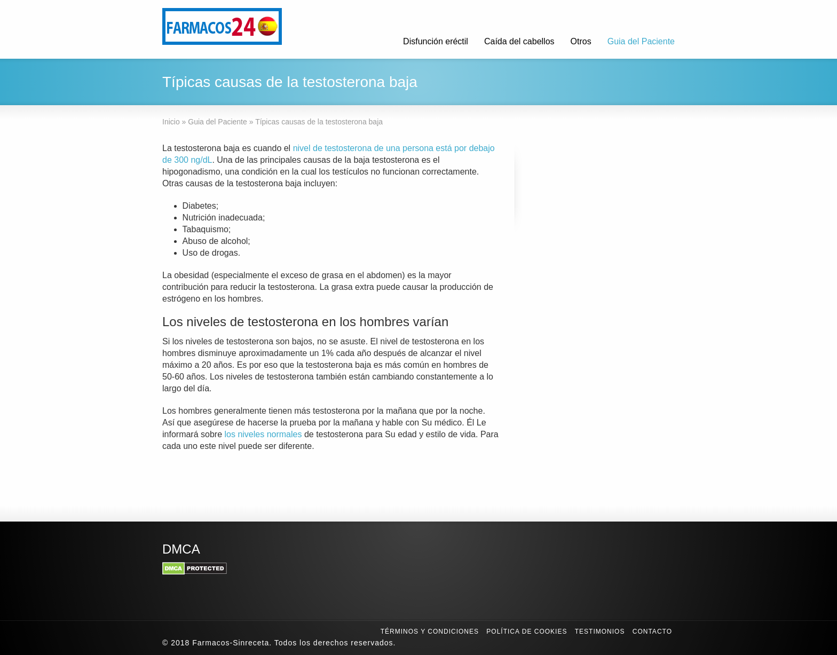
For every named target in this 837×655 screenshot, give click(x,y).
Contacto (652, 631)
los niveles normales (263, 434)
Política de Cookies (526, 631)
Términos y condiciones (430, 631)
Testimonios (600, 631)
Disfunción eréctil (435, 41)
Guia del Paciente (641, 41)
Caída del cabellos (519, 41)
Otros (581, 41)
